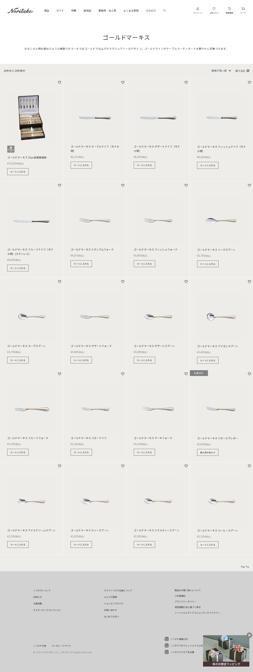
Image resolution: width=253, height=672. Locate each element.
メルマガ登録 (110, 596)
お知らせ (37, 596)
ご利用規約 (180, 595)
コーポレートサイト (61, 645)
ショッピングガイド (113, 603)
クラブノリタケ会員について (118, 590)
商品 (46, 10)
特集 (73, 10)
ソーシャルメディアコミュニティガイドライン (197, 612)
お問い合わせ (110, 609)
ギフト (60, 10)
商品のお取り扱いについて (188, 590)
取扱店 (87, 10)
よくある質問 (131, 10)
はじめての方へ (111, 616)
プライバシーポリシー (185, 601)
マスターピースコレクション (47, 609)
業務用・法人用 (107, 10)
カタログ (151, 10)
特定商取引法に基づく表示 (188, 607)
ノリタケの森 (39, 645)
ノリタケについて (41, 590)
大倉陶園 (37, 603)
